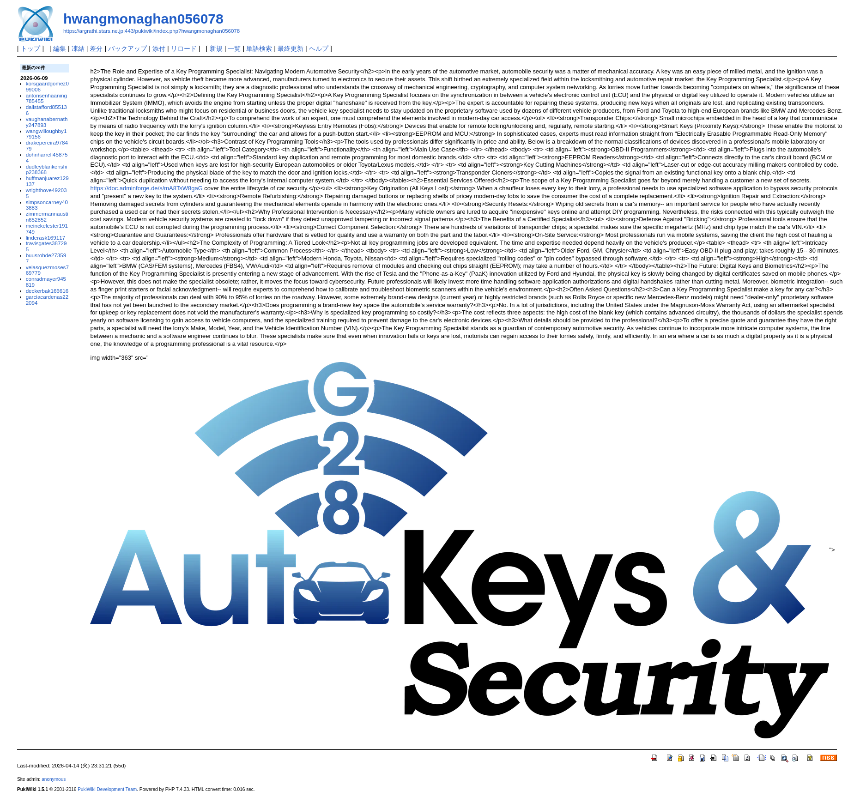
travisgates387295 (46, 246)
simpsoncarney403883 (47, 205)
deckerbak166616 (47, 291)
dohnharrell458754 (47, 157)
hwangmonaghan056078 (143, 18)
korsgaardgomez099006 (47, 86)
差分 (96, 48)
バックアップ (127, 48)
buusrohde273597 (46, 258)
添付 (158, 48)
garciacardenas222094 (47, 300)
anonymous (54, 779)
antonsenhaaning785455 (46, 98)
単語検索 (259, 48)
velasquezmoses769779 (47, 270)
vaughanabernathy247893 (47, 122)
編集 (59, 48)
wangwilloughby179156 (46, 134)
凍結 (78, 48)
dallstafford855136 (46, 110)
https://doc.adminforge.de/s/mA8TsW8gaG (146, 188)
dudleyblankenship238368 (46, 169)
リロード (184, 48)
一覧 (234, 48)
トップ (30, 48)
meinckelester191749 (47, 229)
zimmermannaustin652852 (47, 217)
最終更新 (290, 48)
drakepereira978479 (47, 145)
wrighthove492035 (46, 193)
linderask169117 (46, 238)
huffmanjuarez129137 (47, 181)
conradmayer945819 (46, 282)
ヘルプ (318, 48)
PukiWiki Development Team (107, 789)
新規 (216, 48)
